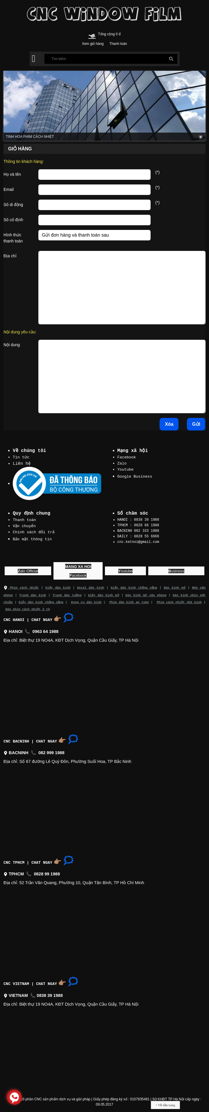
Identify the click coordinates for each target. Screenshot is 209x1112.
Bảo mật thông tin (32, 538)
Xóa (169, 424)
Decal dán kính (90, 586)
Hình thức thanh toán (13, 238)
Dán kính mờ (174, 586)
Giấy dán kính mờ (103, 593)
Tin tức (21, 457)
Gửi (196, 424)
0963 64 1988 (46, 629)
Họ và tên (12, 174)
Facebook (126, 457)
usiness (176, 569)
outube (125, 569)
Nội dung (11, 344)
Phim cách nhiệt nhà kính (179, 600)
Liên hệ (22, 463)
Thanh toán (24, 519)
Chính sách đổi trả (34, 531)
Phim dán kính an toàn (129, 600)
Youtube (125, 468)
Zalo (122, 462)
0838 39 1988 (50, 993)
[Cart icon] (92, 35)
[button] (34, 59)
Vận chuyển (24, 525)
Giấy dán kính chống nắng (134, 586)
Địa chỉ (10, 256)
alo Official (28, 569)
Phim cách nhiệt (21, 586)
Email (8, 189)
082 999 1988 (51, 750)
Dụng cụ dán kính (87, 600)
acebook (78, 574)
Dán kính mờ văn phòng (145, 593)
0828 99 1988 (47, 872)
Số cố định (13, 219)
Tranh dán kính (32, 593)
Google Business (134, 475)
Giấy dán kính (58, 586)
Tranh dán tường (67, 593)
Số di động (13, 204)
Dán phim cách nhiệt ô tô (27, 607)
